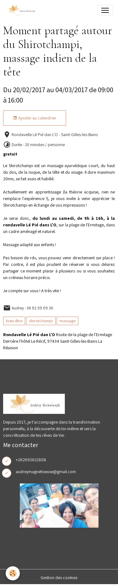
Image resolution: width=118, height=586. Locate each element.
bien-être (14, 321)
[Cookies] (13, 573)
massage (67, 321)
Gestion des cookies (59, 577)
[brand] (22, 10)
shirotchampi (41, 321)
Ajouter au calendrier (34, 118)
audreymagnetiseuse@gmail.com (46, 471)
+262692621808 (31, 459)
